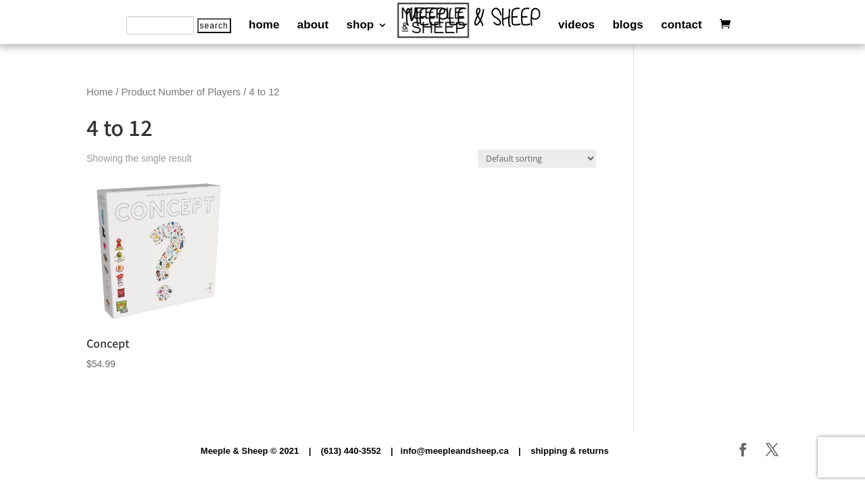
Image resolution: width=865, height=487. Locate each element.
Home (99, 92)
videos (576, 25)
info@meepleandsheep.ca (455, 451)
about (312, 25)
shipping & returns (569, 451)
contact (681, 25)
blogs (627, 25)
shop (360, 25)
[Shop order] (537, 158)
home (264, 25)
